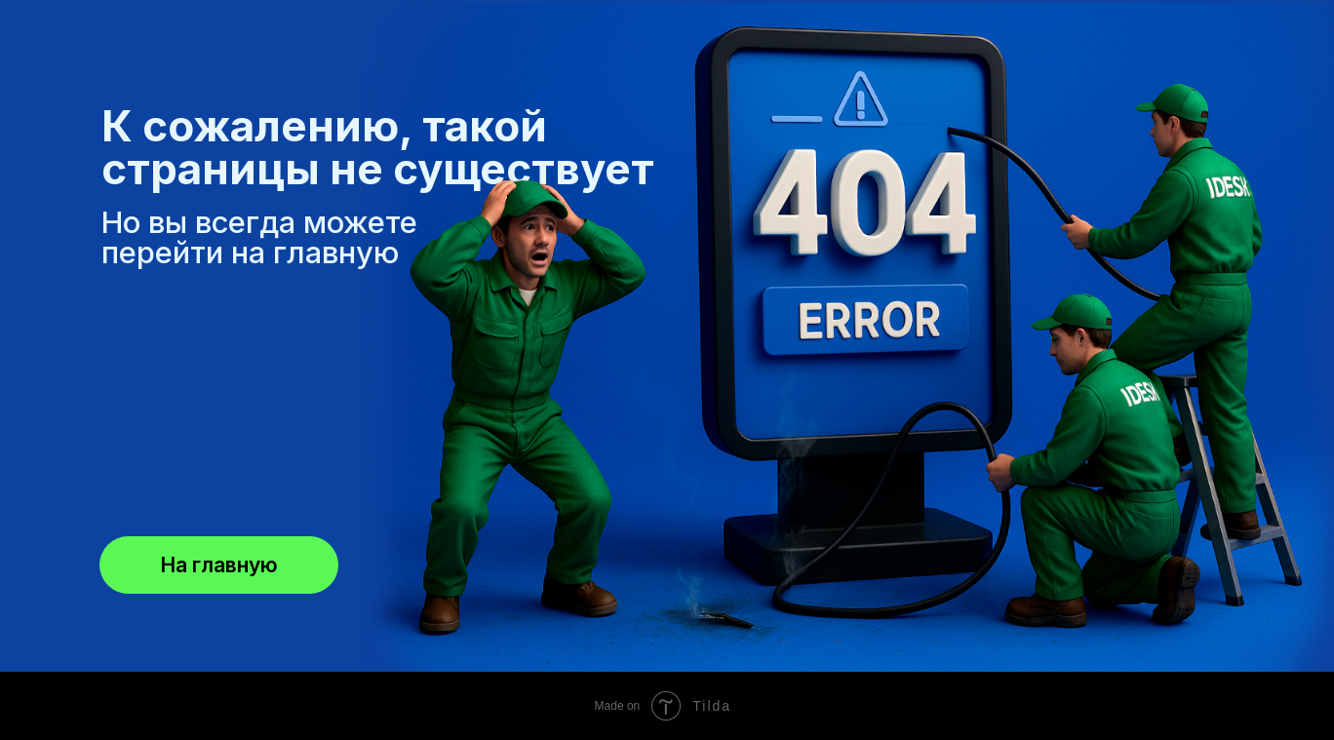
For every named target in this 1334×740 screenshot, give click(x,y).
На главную (219, 565)
